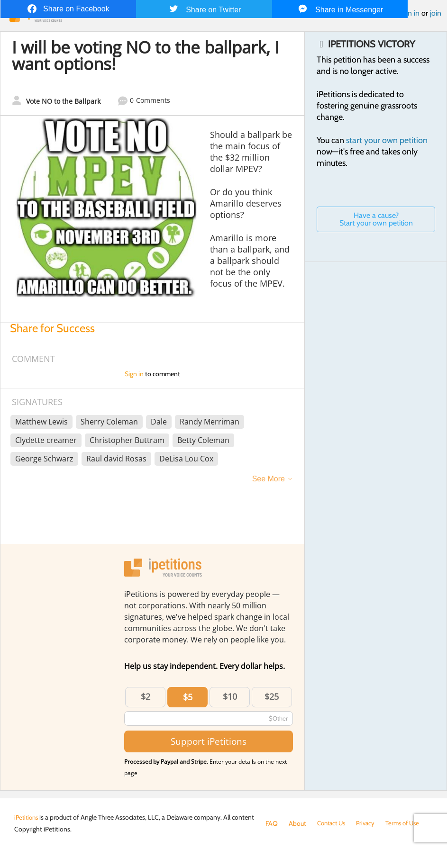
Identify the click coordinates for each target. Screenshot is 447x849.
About (297, 823)
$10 (230, 696)
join (435, 13)
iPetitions (27, 817)
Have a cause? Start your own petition (376, 219)
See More (268, 479)
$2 (145, 696)
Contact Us (333, 823)
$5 (187, 697)
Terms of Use (409, 823)
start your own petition (387, 140)
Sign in (409, 13)
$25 (272, 696)
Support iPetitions (208, 741)
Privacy (370, 823)
